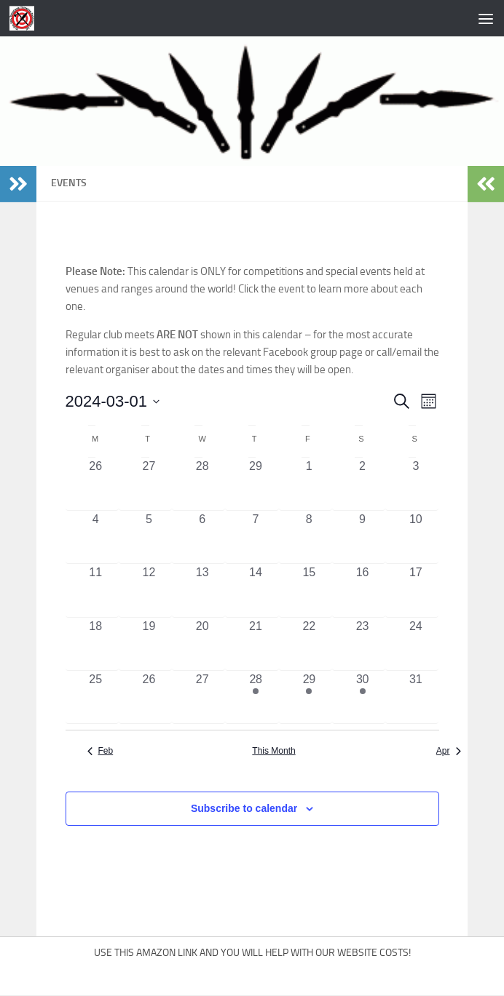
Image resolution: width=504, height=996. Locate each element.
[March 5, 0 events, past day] (149, 537)
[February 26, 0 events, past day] (95, 484)
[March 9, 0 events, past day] (362, 537)
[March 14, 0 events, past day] (255, 590)
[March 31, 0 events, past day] (415, 697)
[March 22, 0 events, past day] (309, 644)
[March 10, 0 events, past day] (415, 537)
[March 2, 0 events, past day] (362, 484)
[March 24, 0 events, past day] (415, 644)
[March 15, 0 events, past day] (309, 590)
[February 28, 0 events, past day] (202, 484)
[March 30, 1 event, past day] (362, 697)
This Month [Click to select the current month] (273, 751)
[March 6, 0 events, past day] (202, 537)
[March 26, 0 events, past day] (149, 697)
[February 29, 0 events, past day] (255, 484)
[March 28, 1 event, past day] (255, 697)
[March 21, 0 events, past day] (255, 644)
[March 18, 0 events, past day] (95, 644)
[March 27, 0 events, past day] (202, 697)
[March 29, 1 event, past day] (309, 697)
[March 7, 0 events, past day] (255, 537)
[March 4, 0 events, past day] (95, 537)
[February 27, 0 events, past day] (149, 484)
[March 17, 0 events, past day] (415, 590)
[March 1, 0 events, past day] (309, 484)
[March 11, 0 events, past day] (95, 590)
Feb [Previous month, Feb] (100, 751)
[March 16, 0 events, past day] (362, 590)
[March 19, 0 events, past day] (149, 644)
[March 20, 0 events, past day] (202, 644)
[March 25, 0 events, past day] (95, 697)
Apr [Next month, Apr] (448, 751)
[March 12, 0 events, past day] (149, 590)
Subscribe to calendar (244, 808)
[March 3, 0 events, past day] (415, 484)
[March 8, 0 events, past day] (309, 537)
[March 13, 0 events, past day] (202, 590)
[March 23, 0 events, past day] (362, 644)
